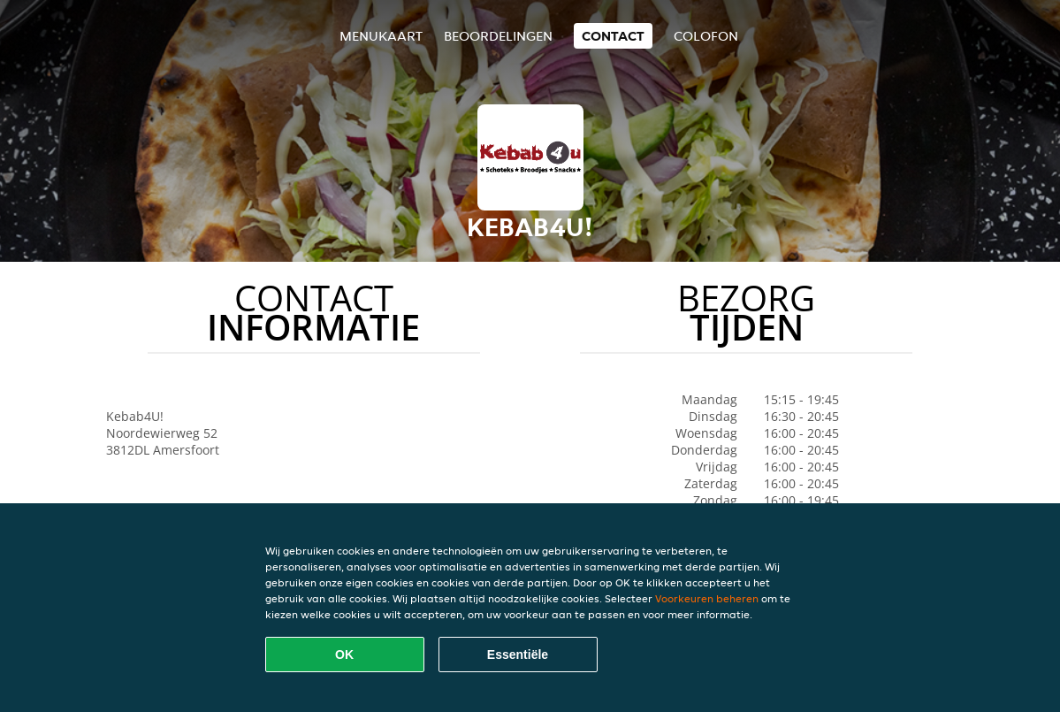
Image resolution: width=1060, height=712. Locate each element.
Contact (613, 36)
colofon (706, 36)
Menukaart (381, 36)
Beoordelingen (498, 36)
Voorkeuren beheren (707, 598)
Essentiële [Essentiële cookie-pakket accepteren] (517, 654)
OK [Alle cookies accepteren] (344, 654)
